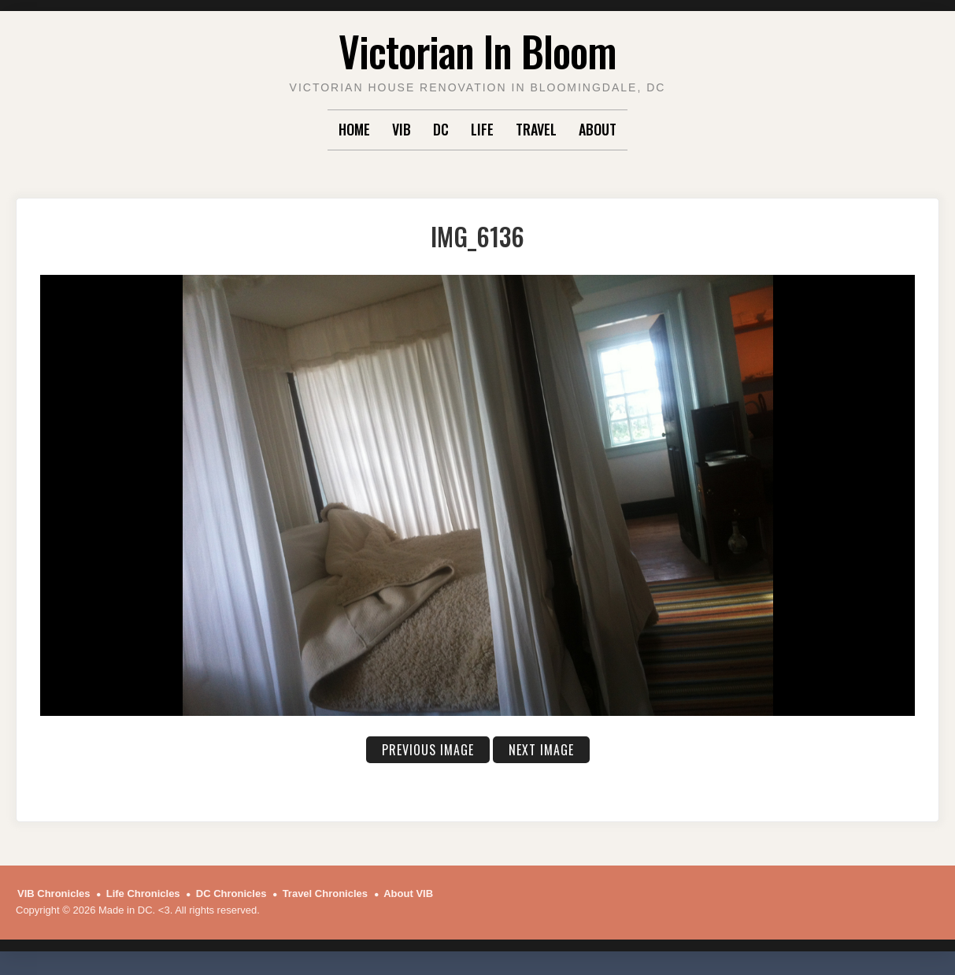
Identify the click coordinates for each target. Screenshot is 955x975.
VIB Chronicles (53, 893)
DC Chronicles (231, 893)
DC (441, 129)
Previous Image (428, 749)
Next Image (541, 749)
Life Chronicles (143, 893)
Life (482, 129)
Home (354, 129)
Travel (536, 129)
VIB (401, 129)
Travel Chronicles (325, 893)
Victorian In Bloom (477, 50)
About (597, 129)
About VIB (408, 893)
